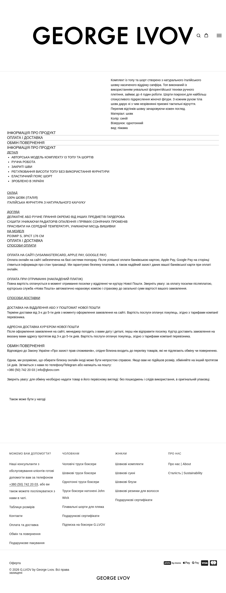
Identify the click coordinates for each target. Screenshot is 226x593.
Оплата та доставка (23, 525)
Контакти (16, 516)
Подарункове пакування (27, 543)
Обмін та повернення (24, 534)
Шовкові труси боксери (79, 473)
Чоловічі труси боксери (79, 464)
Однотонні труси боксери (80, 482)
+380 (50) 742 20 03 (23, 484)
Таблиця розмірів (22, 507)
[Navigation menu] (219, 35)
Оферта (15, 563)
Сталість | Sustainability (185, 473)
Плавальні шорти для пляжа (83, 507)
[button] (198, 35)
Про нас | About (179, 464)
